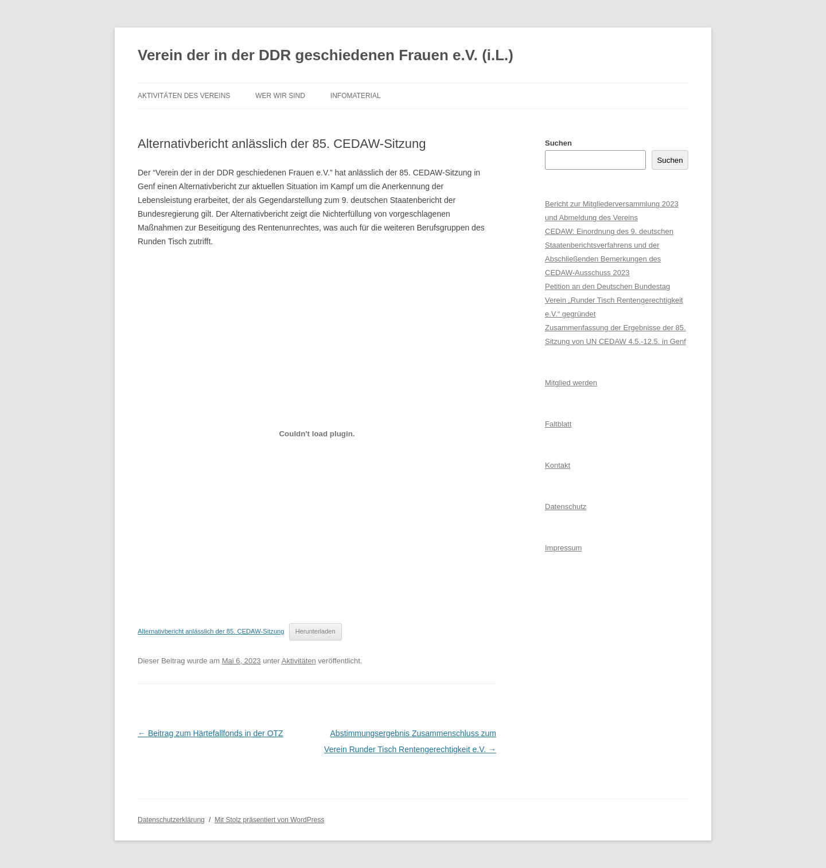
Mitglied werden (571, 382)
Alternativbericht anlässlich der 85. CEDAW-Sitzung (211, 631)
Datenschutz (565, 506)
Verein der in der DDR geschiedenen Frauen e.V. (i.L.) (325, 55)
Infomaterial (355, 96)
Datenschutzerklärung (171, 820)
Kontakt (557, 465)
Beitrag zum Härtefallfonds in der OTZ (210, 733)
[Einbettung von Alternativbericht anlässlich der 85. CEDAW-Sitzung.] (317, 434)
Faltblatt (558, 424)
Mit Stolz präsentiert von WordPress (269, 820)
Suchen (558, 143)
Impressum (563, 548)
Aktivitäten (299, 660)
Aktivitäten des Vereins (184, 96)
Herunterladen (315, 631)
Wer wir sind (280, 96)
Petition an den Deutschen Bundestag (607, 286)
